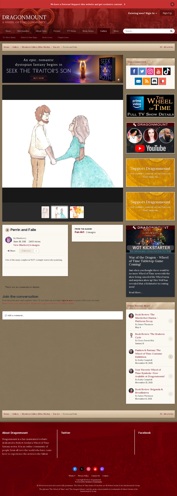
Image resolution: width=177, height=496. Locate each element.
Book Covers (47, 37)
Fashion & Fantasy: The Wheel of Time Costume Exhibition (148, 353)
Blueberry (21, 238)
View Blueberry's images (26, 245)
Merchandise (23, 31)
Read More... (135, 292)
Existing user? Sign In (142, 13)
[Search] (138, 31)
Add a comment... (14, 315)
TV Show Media (9, 37)
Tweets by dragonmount (74, 438)
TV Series (71, 31)
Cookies (105, 476)
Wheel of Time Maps (29, 37)
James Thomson (145, 324)
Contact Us (95, 476)
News (8, 31)
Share (11, 251)
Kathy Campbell (145, 360)
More (116, 31)
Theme (72, 476)
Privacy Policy (83, 476)
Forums (56, 31)
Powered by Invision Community (88, 482)
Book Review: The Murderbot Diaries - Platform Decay (146, 318)
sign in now (67, 300)
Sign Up (167, 13)
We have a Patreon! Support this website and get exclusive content (86, 4)
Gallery (103, 32)
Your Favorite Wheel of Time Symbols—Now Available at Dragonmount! (150, 373)
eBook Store (41, 31)
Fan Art (79, 232)
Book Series (88, 31)
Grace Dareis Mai (146, 340)
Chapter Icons (63, 37)
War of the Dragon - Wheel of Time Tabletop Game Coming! (148, 260)
